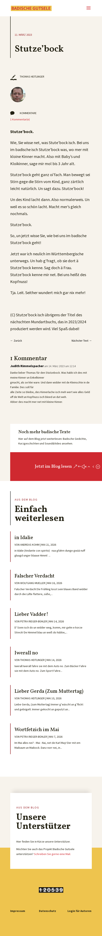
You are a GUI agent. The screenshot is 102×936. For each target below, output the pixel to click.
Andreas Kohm (29, 544)
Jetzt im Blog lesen (53, 466)
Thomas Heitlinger (32, 660)
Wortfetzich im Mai (36, 729)
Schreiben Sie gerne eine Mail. (52, 854)
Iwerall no (26, 653)
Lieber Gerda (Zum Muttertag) (48, 691)
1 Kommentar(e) (20, 119)
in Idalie (23, 537)
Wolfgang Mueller (32, 583)
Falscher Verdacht (34, 576)
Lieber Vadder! (31, 614)
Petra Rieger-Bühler (33, 621)
